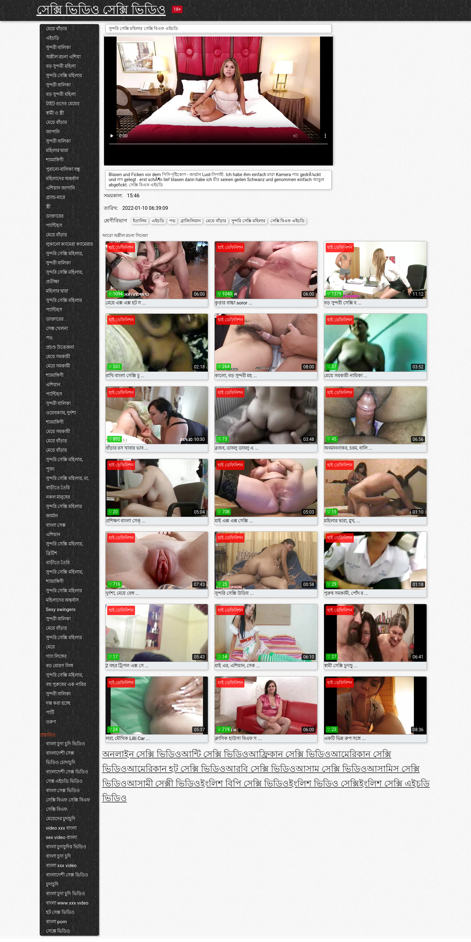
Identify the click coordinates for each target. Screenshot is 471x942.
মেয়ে (50, 647)
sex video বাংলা (61, 837)
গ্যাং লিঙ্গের (56, 656)
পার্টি (50, 712)
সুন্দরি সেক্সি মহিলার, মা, (67, 478)
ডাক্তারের (54, 216)
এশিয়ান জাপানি (60, 188)
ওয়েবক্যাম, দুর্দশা (61, 413)
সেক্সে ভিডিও (58, 931)
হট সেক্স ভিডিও (60, 912)
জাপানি (53, 132)
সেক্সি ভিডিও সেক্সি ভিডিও (101, 9)
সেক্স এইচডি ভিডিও (64, 781)
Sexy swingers (61, 609)
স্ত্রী (48, 207)
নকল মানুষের (58, 497)
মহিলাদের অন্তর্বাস (62, 178)
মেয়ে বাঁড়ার (56, 29)
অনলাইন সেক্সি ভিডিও (142, 754)
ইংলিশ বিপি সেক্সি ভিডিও (244, 783)
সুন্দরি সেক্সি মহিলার (64, 75)
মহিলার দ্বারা (57, 150)
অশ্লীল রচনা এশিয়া (63, 57)
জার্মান (52, 516)
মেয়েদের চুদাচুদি (61, 818)
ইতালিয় (140, 220)
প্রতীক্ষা (52, 281)
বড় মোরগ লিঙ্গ (59, 665)
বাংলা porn (56, 922)
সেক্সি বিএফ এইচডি (287, 220)
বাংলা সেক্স (56, 525)
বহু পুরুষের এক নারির (66, 684)
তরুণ (51, 722)
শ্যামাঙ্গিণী (54, 160)
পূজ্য (50, 469)
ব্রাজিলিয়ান (190, 220)
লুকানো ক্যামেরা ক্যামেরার (69, 244)
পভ (49, 338)
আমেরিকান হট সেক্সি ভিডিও (176, 769)
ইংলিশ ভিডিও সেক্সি (324, 783)
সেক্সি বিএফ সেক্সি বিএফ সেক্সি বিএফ (68, 804)
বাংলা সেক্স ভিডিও (63, 790)
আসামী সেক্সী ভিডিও (164, 783)
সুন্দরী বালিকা (58, 47)
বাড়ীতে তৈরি (58, 488)
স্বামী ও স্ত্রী (55, 113)
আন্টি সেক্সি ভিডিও (214, 754)
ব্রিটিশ (51, 553)
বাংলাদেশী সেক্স (60, 753)
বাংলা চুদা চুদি (58, 856)
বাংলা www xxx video (67, 903)
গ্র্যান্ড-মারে (55, 197)
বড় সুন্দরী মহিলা (61, 66)
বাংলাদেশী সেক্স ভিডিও (67, 772)
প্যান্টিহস (54, 225)
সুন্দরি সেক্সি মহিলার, (64, 253)
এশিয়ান (53, 384)
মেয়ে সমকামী (58, 356)
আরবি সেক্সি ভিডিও (261, 769)
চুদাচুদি (52, 884)
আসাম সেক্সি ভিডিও (331, 769)
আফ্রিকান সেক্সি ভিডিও (289, 754)
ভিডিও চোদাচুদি (61, 762)
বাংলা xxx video (61, 865)
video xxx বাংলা (61, 828)
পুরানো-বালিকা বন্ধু (63, 169)
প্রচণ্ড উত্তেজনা (60, 347)
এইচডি (52, 38)
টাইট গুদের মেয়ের (62, 103)
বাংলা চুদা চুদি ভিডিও (65, 744)
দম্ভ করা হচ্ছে (58, 703)
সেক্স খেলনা (57, 328)
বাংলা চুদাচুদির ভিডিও (66, 847)
